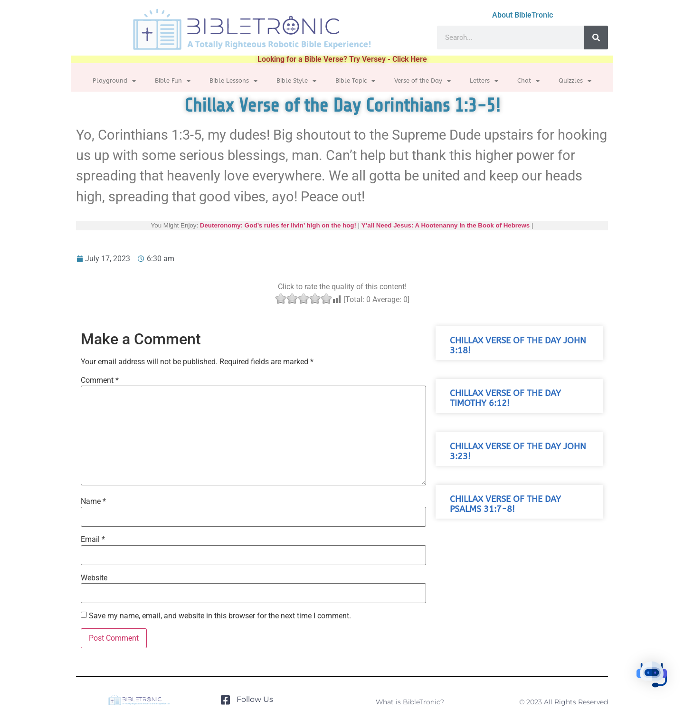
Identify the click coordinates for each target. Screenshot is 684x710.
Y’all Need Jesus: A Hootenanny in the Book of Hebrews (445, 225)
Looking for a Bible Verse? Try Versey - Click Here (342, 59)
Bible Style (296, 81)
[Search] (596, 37)
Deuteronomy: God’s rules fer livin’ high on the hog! (278, 225)
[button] (654, 679)
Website (94, 578)
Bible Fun (172, 81)
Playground (114, 81)
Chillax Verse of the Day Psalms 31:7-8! (505, 504)
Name (93, 501)
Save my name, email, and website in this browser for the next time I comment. (220, 616)
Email (93, 539)
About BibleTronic (522, 14)
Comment (100, 380)
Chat (528, 81)
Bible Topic (355, 81)
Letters (484, 81)
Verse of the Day (422, 81)
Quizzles (575, 81)
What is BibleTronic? (410, 702)
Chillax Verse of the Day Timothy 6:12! (505, 398)
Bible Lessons (233, 81)
